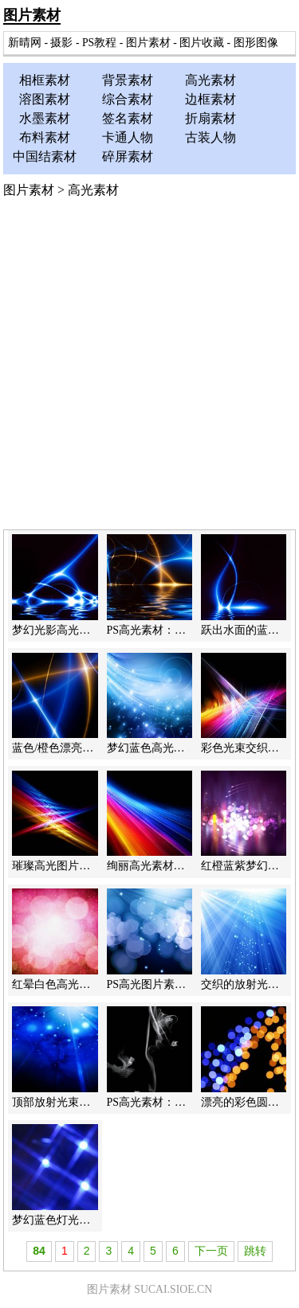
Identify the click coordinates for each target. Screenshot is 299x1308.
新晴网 (24, 43)
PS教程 (99, 43)
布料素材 (44, 137)
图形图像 (256, 43)
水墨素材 (44, 118)
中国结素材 (45, 156)
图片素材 (32, 15)
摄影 (61, 43)
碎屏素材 (127, 156)
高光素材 (210, 80)
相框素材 (44, 80)
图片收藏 (201, 43)
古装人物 (210, 137)
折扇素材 (210, 118)
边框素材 (210, 99)
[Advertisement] (149, 372)
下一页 (211, 1250)
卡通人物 (127, 137)
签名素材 (127, 118)
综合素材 (127, 99)
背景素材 (127, 80)
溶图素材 (44, 99)
